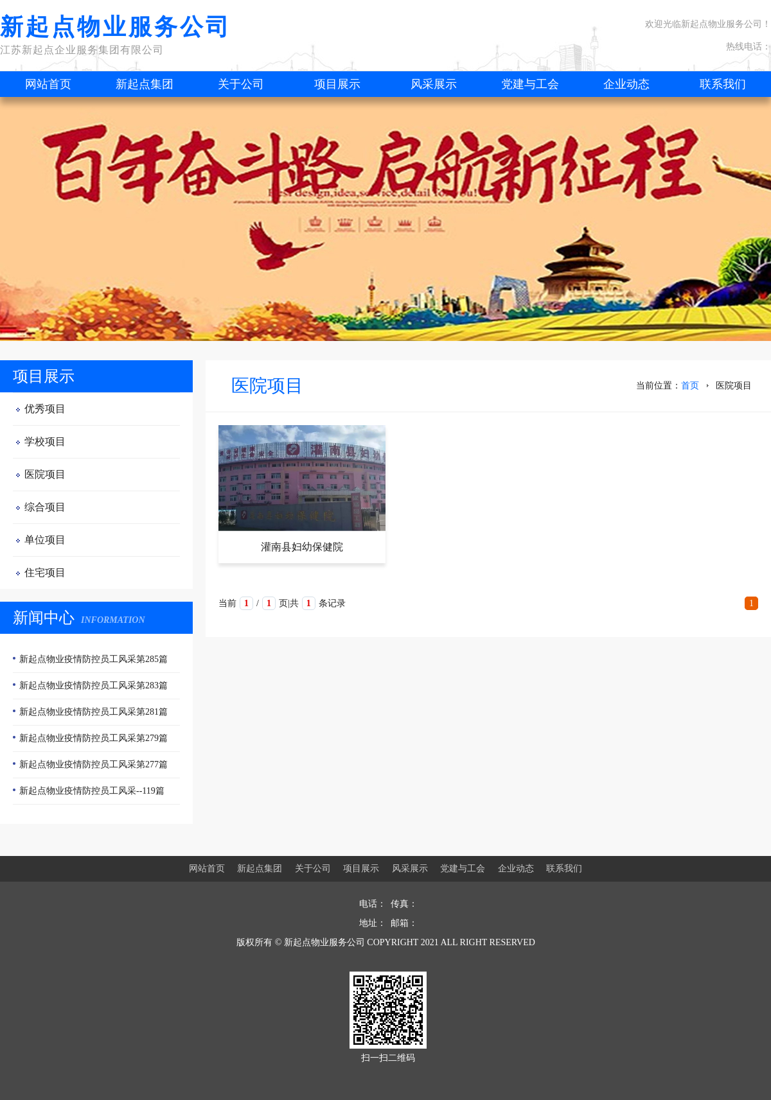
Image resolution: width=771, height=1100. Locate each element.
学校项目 (45, 441)
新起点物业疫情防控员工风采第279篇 (93, 738)
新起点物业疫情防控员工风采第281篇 (93, 712)
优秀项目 (45, 408)
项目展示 (337, 84)
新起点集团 (144, 84)
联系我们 (723, 84)
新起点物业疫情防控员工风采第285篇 (93, 659)
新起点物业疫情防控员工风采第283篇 (93, 685)
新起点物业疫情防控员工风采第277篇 (93, 764)
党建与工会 (530, 84)
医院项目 (45, 474)
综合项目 (45, 507)
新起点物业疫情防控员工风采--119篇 (91, 791)
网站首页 (48, 84)
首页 (690, 385)
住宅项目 (45, 572)
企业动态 (626, 84)
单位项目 (45, 539)
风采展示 (434, 84)
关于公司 (241, 84)
